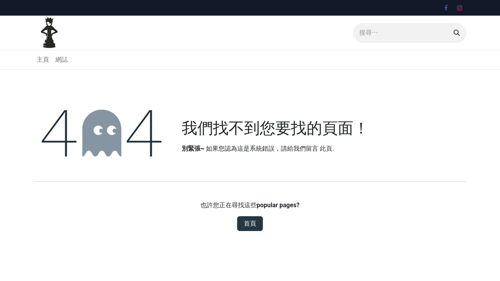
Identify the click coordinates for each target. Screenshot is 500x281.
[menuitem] (43, 60)
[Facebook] (446, 8)
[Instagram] (460, 8)
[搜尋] (456, 33)
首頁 (250, 223)
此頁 (326, 148)
